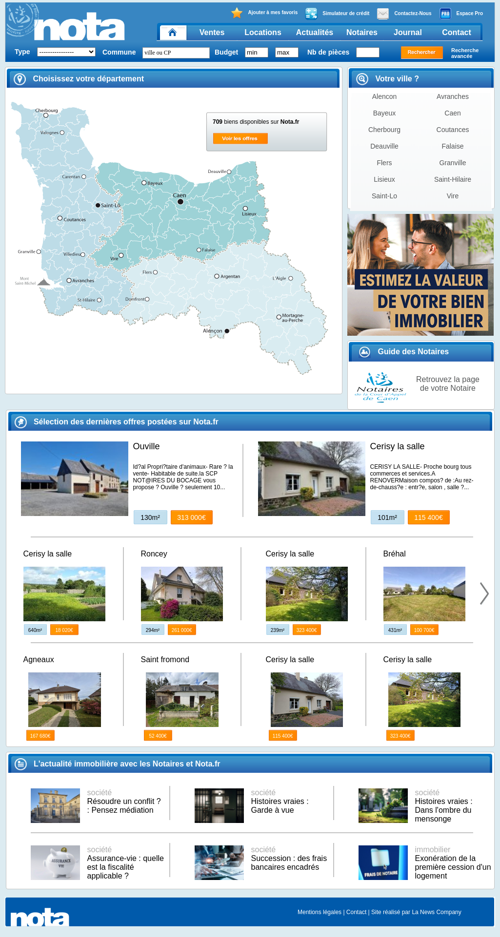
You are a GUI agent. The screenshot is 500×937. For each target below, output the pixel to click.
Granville (452, 163)
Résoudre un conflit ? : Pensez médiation (124, 801)
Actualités (314, 32)
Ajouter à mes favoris (264, 13)
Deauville (384, 146)
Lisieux (384, 179)
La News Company (436, 912)
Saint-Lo (384, 196)
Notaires (362, 32)
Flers (384, 163)
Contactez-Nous (404, 13)
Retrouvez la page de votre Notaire (448, 383)
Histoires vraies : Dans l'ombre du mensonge (444, 805)
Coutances (453, 130)
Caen (452, 113)
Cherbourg (384, 130)
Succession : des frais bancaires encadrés (289, 858)
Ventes (212, 32)
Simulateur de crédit (337, 13)
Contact (456, 32)
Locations (262, 32)
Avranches (453, 96)
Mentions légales (319, 912)
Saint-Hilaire (452, 179)
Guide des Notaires (404, 351)
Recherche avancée (465, 53)
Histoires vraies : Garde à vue (280, 801)
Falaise (452, 146)
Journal (408, 32)
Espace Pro (461, 13)
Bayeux (384, 113)
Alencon (384, 96)
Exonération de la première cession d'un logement (453, 862)
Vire (453, 196)
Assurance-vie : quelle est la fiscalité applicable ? (125, 862)
